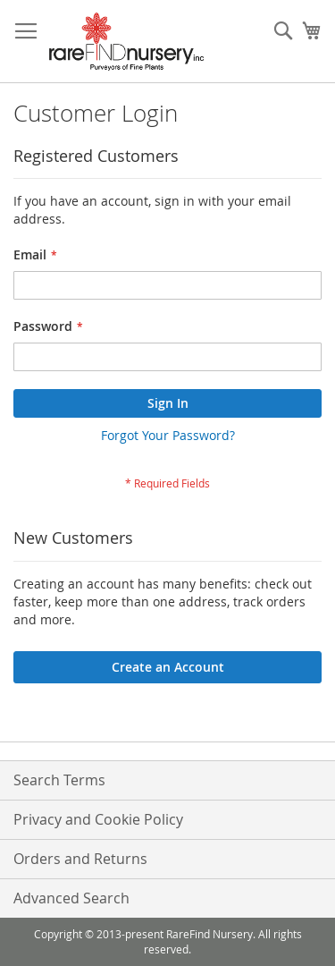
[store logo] (126, 42)
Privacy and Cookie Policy (98, 819)
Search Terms (59, 780)
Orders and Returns (80, 859)
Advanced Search (71, 898)
